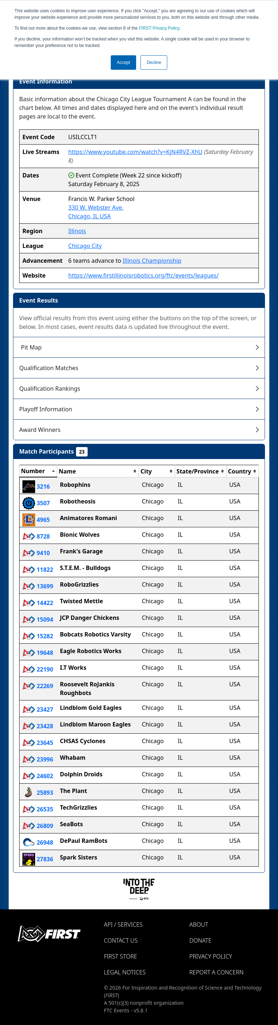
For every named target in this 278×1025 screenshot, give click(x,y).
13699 (37, 586)
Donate (200, 940)
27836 (37, 859)
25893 (37, 793)
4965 (36, 520)
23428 (37, 726)
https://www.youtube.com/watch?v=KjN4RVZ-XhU (135, 152)
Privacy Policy (159, 28)
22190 (37, 669)
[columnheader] (38, 471)
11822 (37, 570)
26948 (37, 842)
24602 (37, 776)
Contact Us (121, 940)
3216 (36, 486)
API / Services (123, 924)
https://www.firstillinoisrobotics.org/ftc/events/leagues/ (143, 275)
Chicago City (85, 246)
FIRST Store (120, 956)
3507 (36, 503)
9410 (36, 553)
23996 (37, 759)
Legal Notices (125, 972)
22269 (37, 686)
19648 (37, 653)
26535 (37, 809)
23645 (37, 743)
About (198, 924)
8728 (36, 536)
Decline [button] (154, 62)
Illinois (77, 231)
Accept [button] (123, 62)
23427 (37, 709)
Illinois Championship (152, 261)
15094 (37, 619)
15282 (37, 636)
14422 (37, 603)
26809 (37, 826)
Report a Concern (216, 972)
